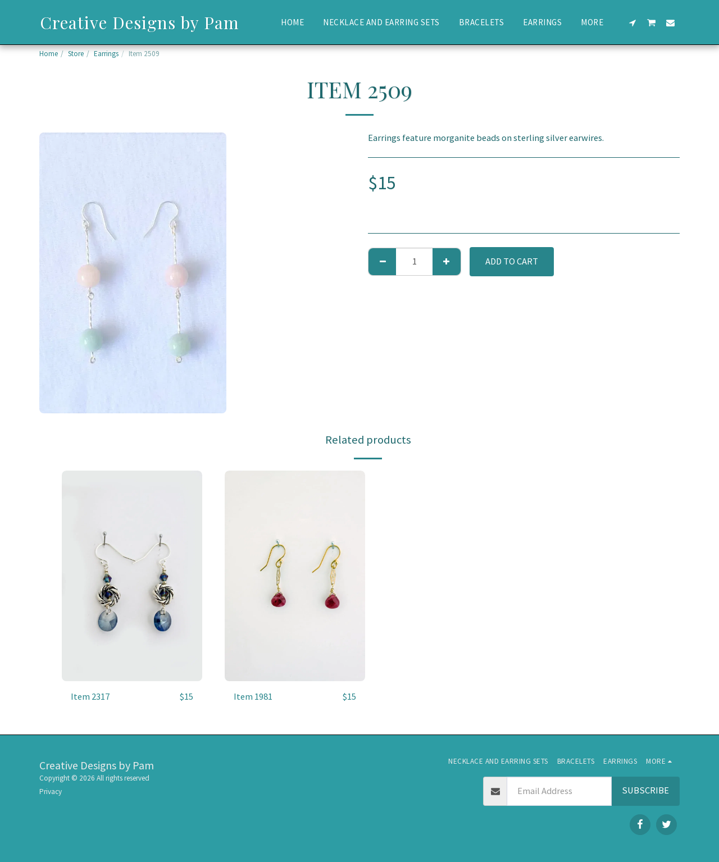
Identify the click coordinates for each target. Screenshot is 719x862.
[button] (632, 22)
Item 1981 (253, 697)
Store (76, 53)
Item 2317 (90, 697)
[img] (132, 576)
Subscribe (645, 790)
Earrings (106, 53)
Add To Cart (511, 261)
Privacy (50, 791)
